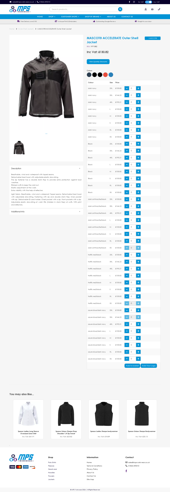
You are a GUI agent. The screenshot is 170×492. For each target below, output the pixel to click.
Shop (52, 16)
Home (40, 16)
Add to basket (132, 365)
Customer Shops (70, 16)
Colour (89, 71)
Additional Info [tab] (17, 211)
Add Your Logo (148, 365)
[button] (46, 168)
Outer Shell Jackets (26, 29)
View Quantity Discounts (98, 62)
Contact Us (127, 16)
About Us (111, 16)
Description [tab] (16, 168)
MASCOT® (153, 38)
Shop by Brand (93, 16)
